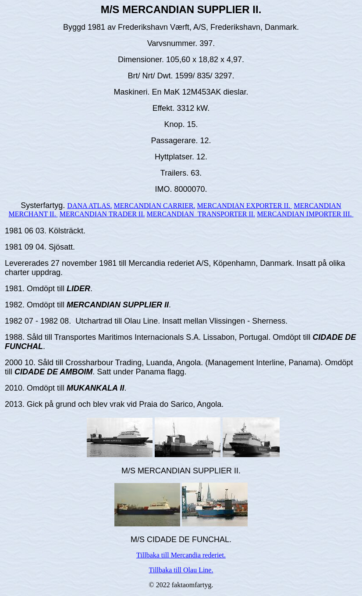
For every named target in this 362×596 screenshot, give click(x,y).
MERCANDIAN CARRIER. (154, 205)
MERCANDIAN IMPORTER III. (305, 214)
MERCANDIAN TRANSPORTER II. (200, 214)
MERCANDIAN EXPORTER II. (244, 205)
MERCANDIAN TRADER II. (102, 214)
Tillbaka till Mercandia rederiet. (181, 555)
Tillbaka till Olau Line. (181, 570)
